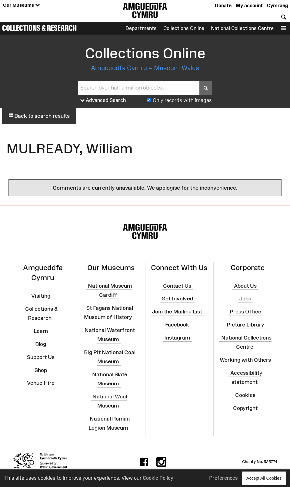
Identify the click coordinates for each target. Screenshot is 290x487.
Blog (40, 344)
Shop (41, 370)
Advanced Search (103, 100)
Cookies (245, 395)
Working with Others (245, 360)
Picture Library (245, 325)
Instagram (177, 338)
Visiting (40, 296)
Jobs (245, 299)
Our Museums (21, 5)
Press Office (245, 312)
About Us (245, 285)
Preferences (223, 478)
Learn (41, 331)
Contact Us (177, 285)
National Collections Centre (242, 28)
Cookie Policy (158, 478)
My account (249, 5)
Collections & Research (39, 27)
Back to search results (39, 116)
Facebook (177, 325)
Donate (223, 5)
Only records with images (182, 100)
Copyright (245, 408)
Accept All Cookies (264, 478)
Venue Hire (41, 383)
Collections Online (183, 28)
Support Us (41, 357)
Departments (141, 28)
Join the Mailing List (177, 312)
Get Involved (177, 299)
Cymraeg (277, 5)
